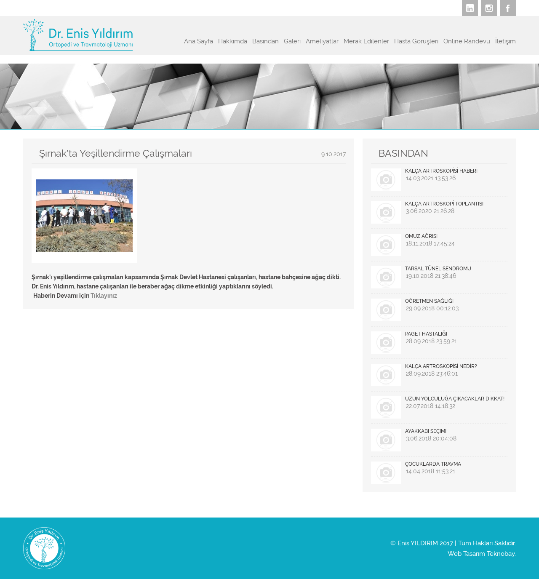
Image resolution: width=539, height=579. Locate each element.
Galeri (292, 41)
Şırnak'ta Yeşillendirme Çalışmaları (115, 153)
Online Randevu (466, 41)
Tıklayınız (104, 295)
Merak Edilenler (366, 41)
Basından (265, 41)
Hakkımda (232, 41)
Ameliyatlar (322, 41)
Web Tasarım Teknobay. (482, 554)
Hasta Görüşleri (416, 41)
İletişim (505, 41)
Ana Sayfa (198, 41)
